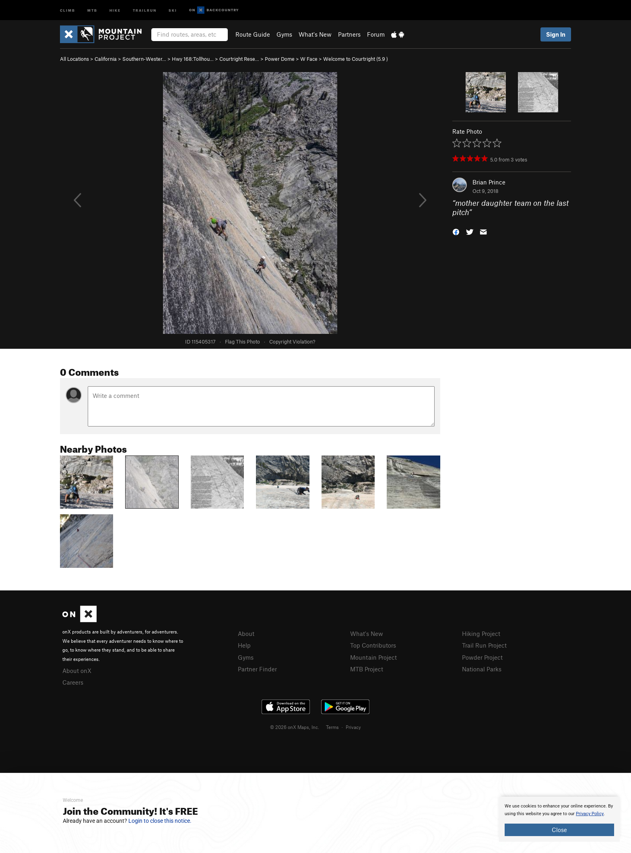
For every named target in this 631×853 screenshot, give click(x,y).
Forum (376, 34)
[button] (456, 231)
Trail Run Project (484, 645)
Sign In (555, 34)
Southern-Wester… (144, 59)
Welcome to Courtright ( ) (355, 59)
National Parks (481, 669)
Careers (72, 682)
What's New (315, 34)
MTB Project (366, 669)
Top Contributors (373, 645)
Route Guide (252, 34)
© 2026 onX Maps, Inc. (294, 727)
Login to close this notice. (160, 821)
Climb (67, 9)
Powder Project (482, 657)
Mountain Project (373, 657)
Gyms (284, 34)
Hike (115, 9)
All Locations (74, 59)
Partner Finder (257, 669)
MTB (92, 9)
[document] (559, 819)
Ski (173, 9)
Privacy (353, 727)
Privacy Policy (590, 813)
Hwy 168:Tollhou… (193, 59)
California (106, 59)
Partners (349, 34)
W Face (309, 59)
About (246, 633)
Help (244, 645)
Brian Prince (488, 182)
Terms (332, 727)
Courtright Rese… (239, 59)
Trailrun (145, 9)
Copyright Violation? (292, 341)
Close (559, 829)
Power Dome (280, 59)
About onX (76, 670)
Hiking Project (481, 633)
